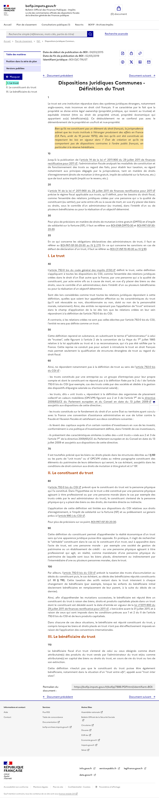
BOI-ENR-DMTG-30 (122, 225)
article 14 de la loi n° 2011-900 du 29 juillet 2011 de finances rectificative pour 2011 (101, 191)
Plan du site (58, 787)
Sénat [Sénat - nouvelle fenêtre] (83, 750)
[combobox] (46, 34)
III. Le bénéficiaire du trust (21, 91)
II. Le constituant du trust (21, 87)
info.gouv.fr (86, 768)
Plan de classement (23, 41)
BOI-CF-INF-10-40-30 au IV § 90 (128, 249)
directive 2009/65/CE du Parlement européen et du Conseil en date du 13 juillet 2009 (101, 399)
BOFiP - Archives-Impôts (100, 24)
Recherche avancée (116, 34)
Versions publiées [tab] (15, 68)
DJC (39, 41)
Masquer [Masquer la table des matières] (15, 77)
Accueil (7, 24)
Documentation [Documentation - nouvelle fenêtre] (50, 722)
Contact (7, 717)
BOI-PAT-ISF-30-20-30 (103, 522)
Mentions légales (40, 787)
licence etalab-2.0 (67, 793)
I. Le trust (13, 83)
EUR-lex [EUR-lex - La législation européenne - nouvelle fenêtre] (84, 735)
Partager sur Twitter (131, 62)
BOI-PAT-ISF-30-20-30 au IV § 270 (81, 245)
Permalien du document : (50, 688)
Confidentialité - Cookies (79, 787)
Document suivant (140, 75)
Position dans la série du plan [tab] (21, 61)
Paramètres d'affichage (109, 787)
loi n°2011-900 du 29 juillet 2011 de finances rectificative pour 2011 (101, 607)
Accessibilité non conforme (16, 787)
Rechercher (90, 34)
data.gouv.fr (86, 775)
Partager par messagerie (149, 62)
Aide (6, 712)
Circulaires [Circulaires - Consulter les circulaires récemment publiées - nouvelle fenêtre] (86, 725)
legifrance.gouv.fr (133, 768)
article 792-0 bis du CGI (63, 487)
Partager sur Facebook (123, 62)
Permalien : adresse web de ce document (140, 53)
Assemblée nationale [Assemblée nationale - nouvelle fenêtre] (90, 712)
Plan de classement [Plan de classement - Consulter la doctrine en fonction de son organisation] (26, 24)
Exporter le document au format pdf (123, 53)
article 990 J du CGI (70, 516)
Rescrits (79, 24)
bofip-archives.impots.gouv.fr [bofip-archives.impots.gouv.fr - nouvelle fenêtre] (56, 727)
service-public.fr (108, 768)
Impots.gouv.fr (87, 745)
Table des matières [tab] (16, 54)
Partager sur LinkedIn (140, 62)
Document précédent (59, 75)
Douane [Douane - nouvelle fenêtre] (85, 730)
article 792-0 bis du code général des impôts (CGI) (80, 270)
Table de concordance (53, 717)
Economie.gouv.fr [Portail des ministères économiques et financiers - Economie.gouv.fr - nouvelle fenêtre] (89, 740)
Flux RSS (46, 712)
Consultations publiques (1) (56, 24)
